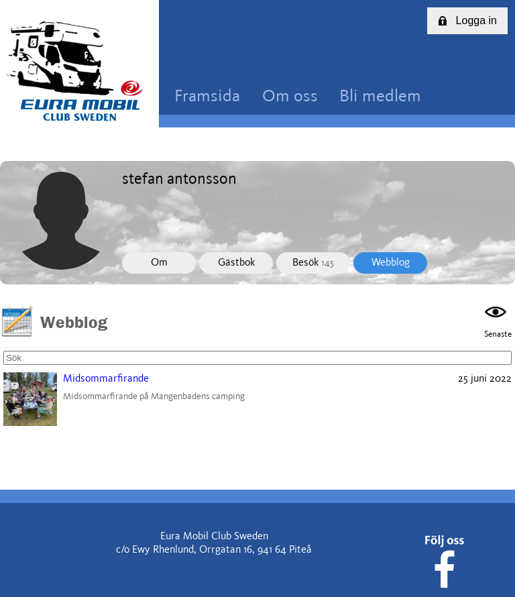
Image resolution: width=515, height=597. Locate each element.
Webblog (390, 263)
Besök (313, 263)
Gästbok (236, 263)
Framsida (207, 97)
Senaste (498, 320)
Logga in (467, 20)
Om (159, 263)
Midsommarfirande (106, 379)
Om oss (290, 97)
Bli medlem (380, 97)
